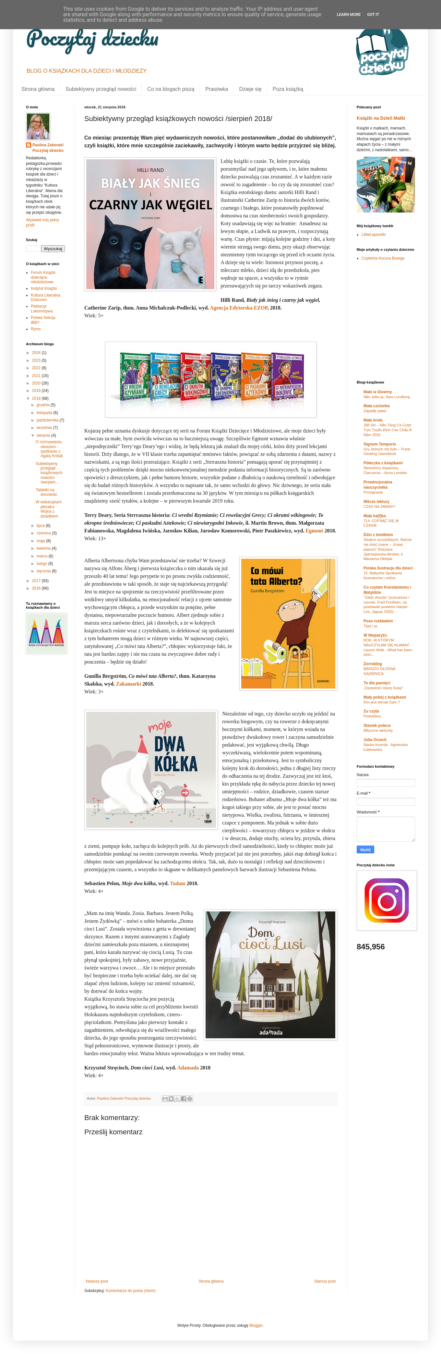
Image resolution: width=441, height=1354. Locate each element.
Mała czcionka (377, 406)
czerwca (44, 533)
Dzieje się (250, 89)
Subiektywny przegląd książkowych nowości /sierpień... (49, 473)
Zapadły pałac (375, 411)
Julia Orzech (375, 740)
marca (43, 556)
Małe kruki (373, 420)
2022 (37, 368)
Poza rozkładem (378, 621)
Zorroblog (373, 664)
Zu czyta (371, 711)
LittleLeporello (374, 234)
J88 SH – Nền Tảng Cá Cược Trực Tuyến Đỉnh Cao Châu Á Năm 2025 (388, 430)
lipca (41, 525)
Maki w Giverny (378, 392)
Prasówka (216, 89)
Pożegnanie (373, 492)
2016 (37, 588)
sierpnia (44, 435)
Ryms (36, 329)
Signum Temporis (380, 444)
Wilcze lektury (376, 501)
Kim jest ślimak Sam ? (382, 702)
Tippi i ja (370, 626)
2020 (37, 383)
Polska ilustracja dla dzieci (388, 568)
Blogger (256, 1325)
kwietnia (44, 548)
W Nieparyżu (375, 635)
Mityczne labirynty (378, 730)
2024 (37, 352)
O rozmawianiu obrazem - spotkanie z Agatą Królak (49, 449)
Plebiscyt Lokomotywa (42, 308)
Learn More (349, 14)
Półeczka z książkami (383, 463)
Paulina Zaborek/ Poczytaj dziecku (48, 148)
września (45, 427)
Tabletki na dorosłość (46, 492)
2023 (37, 360)
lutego (42, 563)
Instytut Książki (44, 288)
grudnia (44, 405)
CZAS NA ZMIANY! (379, 506)
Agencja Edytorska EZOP (239, 308)
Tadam (177, 883)
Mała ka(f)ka (375, 516)
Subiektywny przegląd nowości (101, 89)
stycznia (44, 571)
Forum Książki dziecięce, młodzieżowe (43, 277)
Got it (373, 14)
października (48, 420)
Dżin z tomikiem (378, 534)
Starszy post (325, 1281)
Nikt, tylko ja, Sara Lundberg (387, 397)
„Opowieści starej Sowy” (383, 688)
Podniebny (372, 716)
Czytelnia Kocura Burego (383, 258)
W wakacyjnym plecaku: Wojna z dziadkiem (49, 509)
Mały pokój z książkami (385, 697)
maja (41, 541)
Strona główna (37, 89)
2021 (37, 375)
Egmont (314, 530)
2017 (37, 581)
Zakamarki (128, 684)
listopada (45, 412)
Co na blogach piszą (170, 89)
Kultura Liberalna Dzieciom (45, 297)
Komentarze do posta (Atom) (130, 1290)
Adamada (188, 1067)
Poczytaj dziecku (92, 37)
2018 (37, 398)
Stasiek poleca (377, 725)
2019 (37, 390)
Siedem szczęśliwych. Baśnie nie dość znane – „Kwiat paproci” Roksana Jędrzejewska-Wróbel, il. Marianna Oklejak (388, 549)
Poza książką (288, 89)
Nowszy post (97, 1281)
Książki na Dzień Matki (381, 118)
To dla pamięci (377, 683)
